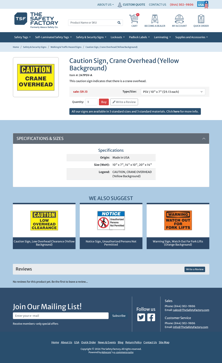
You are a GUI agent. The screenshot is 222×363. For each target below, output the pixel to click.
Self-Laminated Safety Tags (52, 37)
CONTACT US (157, 4)
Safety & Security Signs (90, 37)
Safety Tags (21, 37)
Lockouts (117, 37)
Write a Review (124, 102)
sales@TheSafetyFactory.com (191, 310)
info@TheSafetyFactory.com (190, 327)
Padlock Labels (138, 37)
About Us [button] (104, 4)
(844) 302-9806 (181, 4)
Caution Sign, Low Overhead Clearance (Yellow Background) (44, 243)
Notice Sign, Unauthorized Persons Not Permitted (111, 243)
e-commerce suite (123, 352)
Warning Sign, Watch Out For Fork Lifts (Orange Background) (178, 243)
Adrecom (106, 352)
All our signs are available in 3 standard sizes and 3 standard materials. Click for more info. (135, 111)
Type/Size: (130, 91)
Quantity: (78, 102)
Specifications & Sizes (40, 138)
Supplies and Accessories (190, 37)
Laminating (161, 37)
